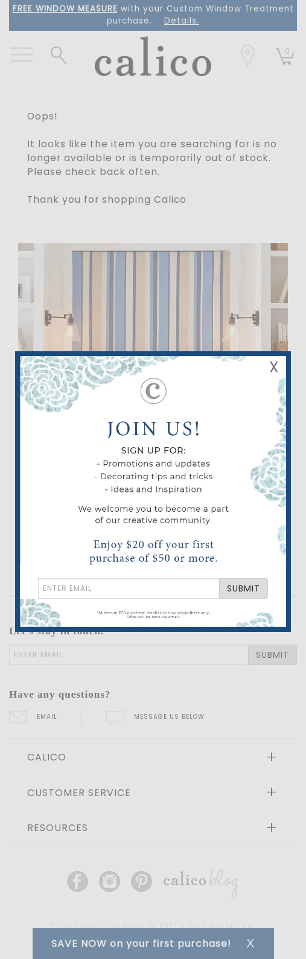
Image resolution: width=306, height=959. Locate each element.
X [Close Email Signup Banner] (274, 367)
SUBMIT (243, 588)
